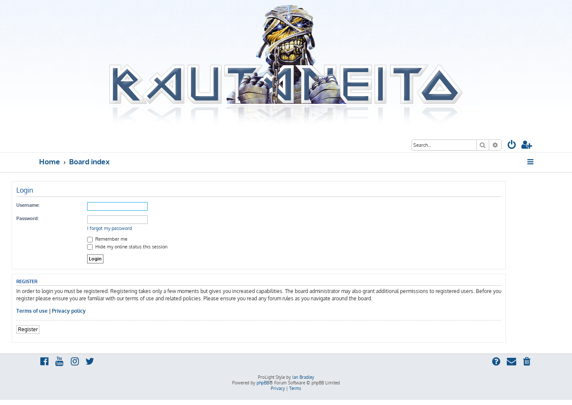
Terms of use (32, 311)
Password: (27, 218)
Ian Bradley (303, 377)
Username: (27, 205)
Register (28, 329)
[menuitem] (512, 145)
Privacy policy (69, 311)
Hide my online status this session (127, 247)
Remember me (107, 239)
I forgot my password (109, 228)
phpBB (263, 382)
